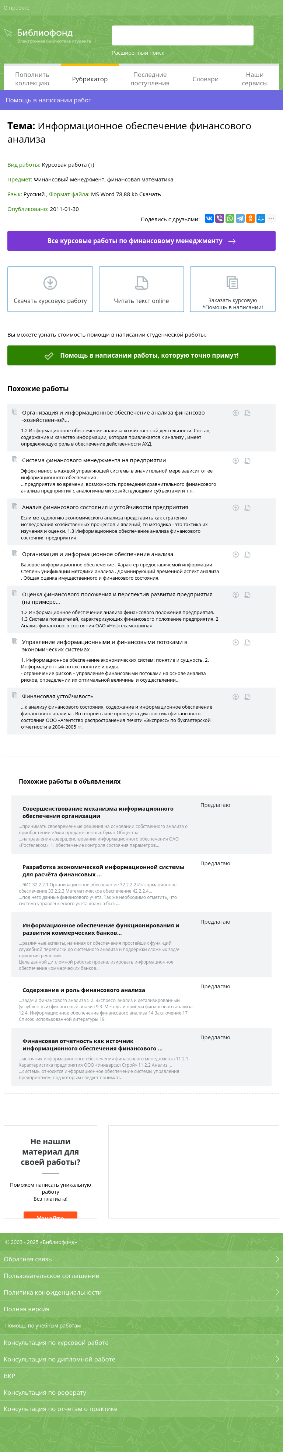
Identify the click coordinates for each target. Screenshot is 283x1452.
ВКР (9, 1375)
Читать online (247, 413)
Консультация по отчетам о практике (61, 1408)
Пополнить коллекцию (32, 78)
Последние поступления (150, 78)
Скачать (150, 194)
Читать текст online (141, 301)
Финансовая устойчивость (58, 696)
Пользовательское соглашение (51, 1275)
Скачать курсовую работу (50, 301)
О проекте (16, 7)
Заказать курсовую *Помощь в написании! (232, 304)
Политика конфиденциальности (53, 1292)
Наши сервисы (255, 78)
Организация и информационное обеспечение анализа (97, 554)
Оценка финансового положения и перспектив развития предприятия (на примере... (117, 597)
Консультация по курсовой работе (56, 1342)
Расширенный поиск (138, 52)
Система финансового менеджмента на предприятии (94, 460)
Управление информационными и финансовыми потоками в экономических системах (105, 645)
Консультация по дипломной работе (59, 1359)
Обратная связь (28, 1259)
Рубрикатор (90, 79)
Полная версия (26, 1309)
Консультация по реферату (45, 1392)
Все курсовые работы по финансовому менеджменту (134, 240)
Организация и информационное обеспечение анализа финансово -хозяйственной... (113, 416)
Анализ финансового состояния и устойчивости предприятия (105, 507)
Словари (205, 79)
